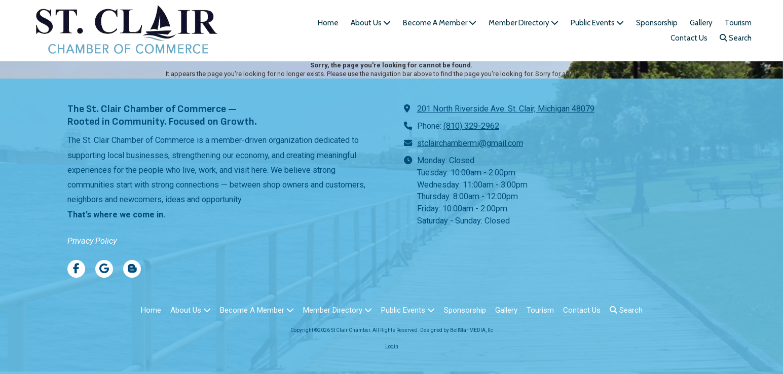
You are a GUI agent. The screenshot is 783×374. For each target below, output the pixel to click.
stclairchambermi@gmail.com (470, 143)
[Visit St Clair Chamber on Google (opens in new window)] (104, 269)
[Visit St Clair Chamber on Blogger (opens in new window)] (132, 269)
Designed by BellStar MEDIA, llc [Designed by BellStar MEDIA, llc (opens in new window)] (456, 330)
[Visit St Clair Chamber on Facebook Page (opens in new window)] (76, 269)
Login (391, 346)
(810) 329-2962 (471, 126)
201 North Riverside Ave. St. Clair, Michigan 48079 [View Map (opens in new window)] (505, 109)
